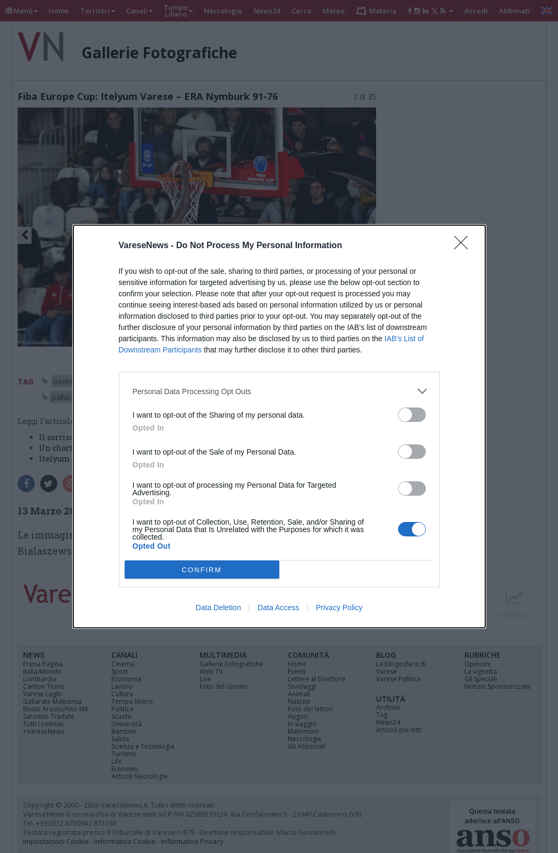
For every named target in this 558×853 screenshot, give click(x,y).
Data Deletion (218, 607)
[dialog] (279, 426)
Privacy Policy (339, 607)
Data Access (278, 607)
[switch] (412, 415)
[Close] (464, 246)
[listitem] (279, 391)
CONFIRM (202, 570)
